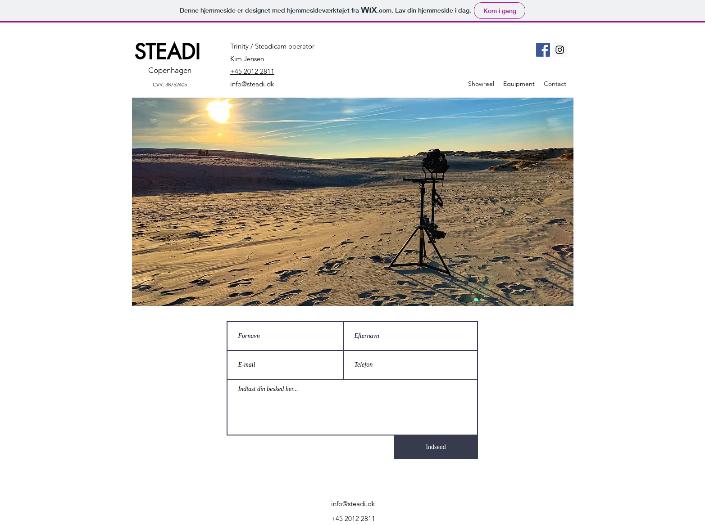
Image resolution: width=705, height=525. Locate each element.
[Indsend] (436, 447)
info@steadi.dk (353, 503)
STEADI (167, 51)
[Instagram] (560, 50)
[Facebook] (543, 50)
